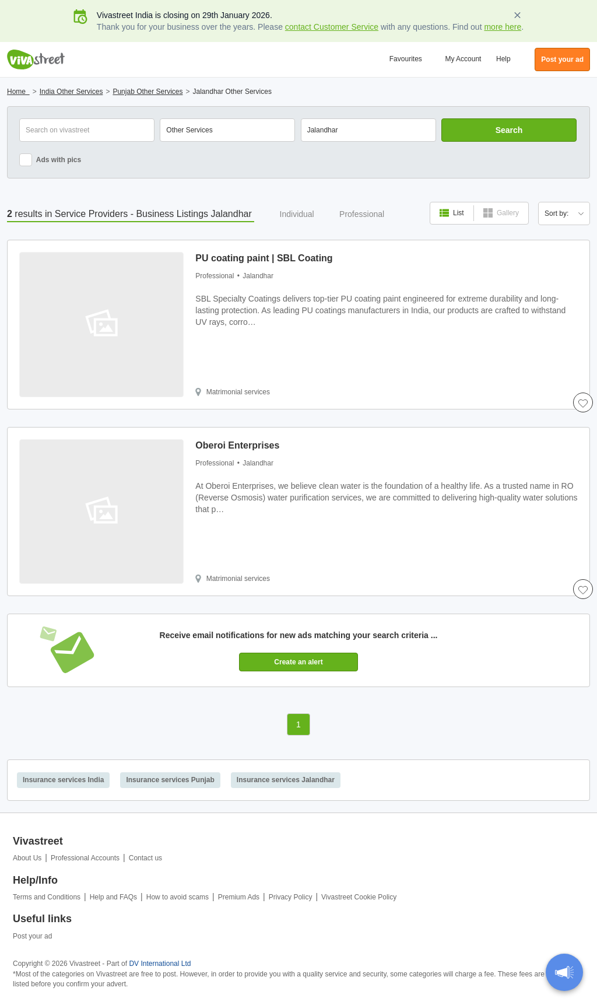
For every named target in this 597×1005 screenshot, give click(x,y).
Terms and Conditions (46, 897)
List (452, 213)
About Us (27, 858)
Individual (297, 214)
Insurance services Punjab (170, 780)
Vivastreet (36, 59)
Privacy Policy (290, 897)
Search (509, 130)
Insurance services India (63, 780)
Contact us (145, 858)
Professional (361, 214)
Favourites (405, 59)
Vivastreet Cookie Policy (358, 897)
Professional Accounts (85, 858)
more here (502, 26)
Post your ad (32, 936)
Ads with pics (50, 159)
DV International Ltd (160, 964)
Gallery (501, 213)
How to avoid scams (177, 897)
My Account (463, 59)
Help (503, 59)
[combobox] (368, 130)
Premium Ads (238, 897)
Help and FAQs (113, 897)
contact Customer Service (331, 26)
